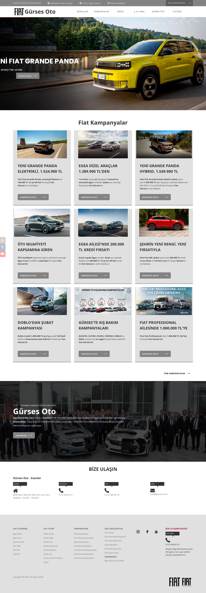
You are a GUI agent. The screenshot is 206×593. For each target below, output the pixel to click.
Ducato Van (48, 542)
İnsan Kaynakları (111, 544)
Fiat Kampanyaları (81, 534)
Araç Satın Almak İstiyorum (115, 536)
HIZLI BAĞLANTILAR (114, 529)
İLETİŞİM (177, 11)
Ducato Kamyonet (51, 546)
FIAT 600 (16, 550)
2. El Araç (139, 11)
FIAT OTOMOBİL (20, 529)
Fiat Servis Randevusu (113, 540)
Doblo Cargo (49, 538)
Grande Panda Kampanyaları (85, 550)
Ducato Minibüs (50, 550)
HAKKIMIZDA (110, 557)
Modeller (82, 11)
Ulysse (46, 562)
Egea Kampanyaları (81, 542)
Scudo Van (48, 554)
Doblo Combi (49, 534)
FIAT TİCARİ (49, 529)
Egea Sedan (17, 534)
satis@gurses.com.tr (159, 494)
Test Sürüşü (109, 532)
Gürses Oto (40, 11)
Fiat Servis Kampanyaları (83, 554)
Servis (120, 11)
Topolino (16, 554)
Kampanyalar (101, 11)
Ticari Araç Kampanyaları (84, 538)
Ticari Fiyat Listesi (111, 553)
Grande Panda (18, 542)
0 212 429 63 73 (65, 495)
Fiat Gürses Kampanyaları (84, 558)
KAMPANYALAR (81, 529)
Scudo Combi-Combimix (53, 558)
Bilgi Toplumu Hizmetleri (114, 560)
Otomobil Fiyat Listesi (113, 549)
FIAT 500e (17, 546)
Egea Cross (17, 538)
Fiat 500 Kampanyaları (83, 546)
